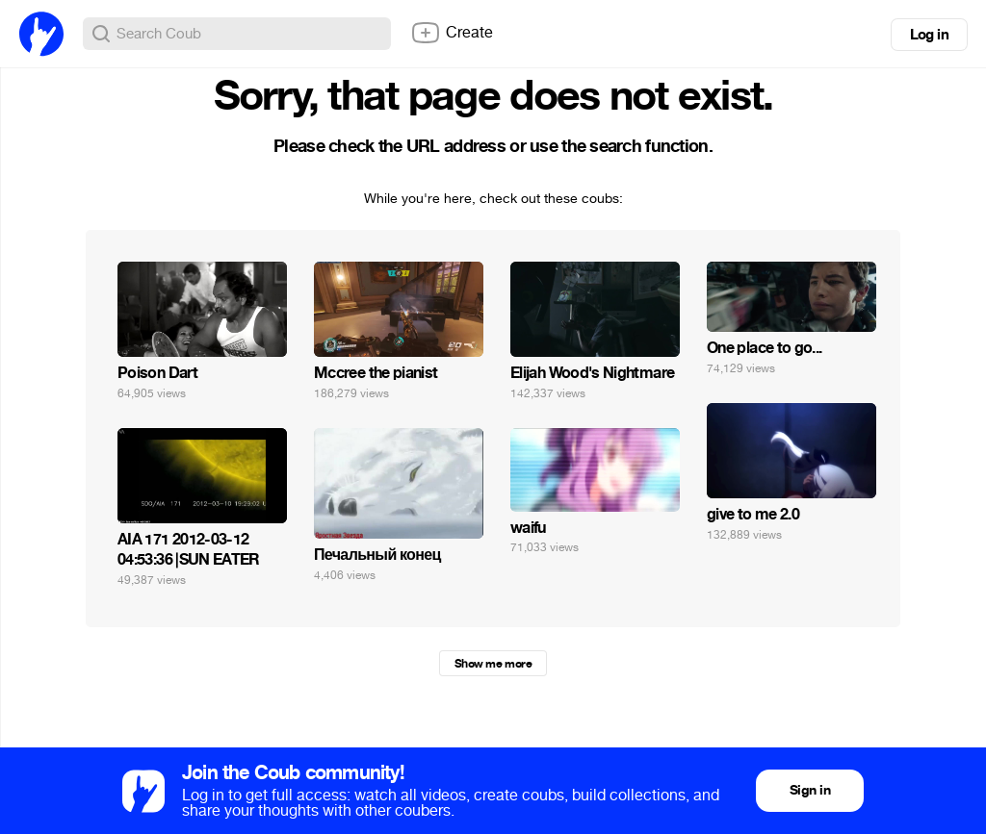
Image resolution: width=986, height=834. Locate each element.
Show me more (493, 663)
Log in (929, 34)
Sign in (810, 790)
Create (451, 32)
